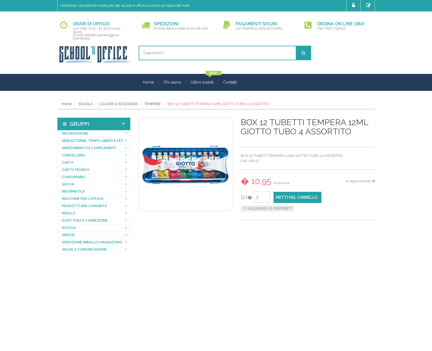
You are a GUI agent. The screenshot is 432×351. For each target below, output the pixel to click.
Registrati (369, 5)
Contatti (230, 82)
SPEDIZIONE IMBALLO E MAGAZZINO (92, 242)
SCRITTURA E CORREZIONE (85, 220)
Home (148, 82)
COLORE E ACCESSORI (118, 104)
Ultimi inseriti (202, 82)
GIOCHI (68, 184)
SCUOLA (85, 104)
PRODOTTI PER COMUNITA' (84, 206)
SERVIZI (68, 235)
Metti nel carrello (296, 197)
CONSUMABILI (73, 177)
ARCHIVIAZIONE (75, 133)
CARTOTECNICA (75, 170)
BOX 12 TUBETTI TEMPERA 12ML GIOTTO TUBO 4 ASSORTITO (218, 104)
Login (354, 5)
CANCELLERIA (73, 155)
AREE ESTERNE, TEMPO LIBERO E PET (92, 141)
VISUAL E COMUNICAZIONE (84, 249)
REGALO (68, 213)
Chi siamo (172, 82)
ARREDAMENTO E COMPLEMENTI (89, 148)
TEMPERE (152, 104)
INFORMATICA (73, 191)
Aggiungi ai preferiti (267, 208)
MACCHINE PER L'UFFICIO (83, 199)
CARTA (67, 162)
